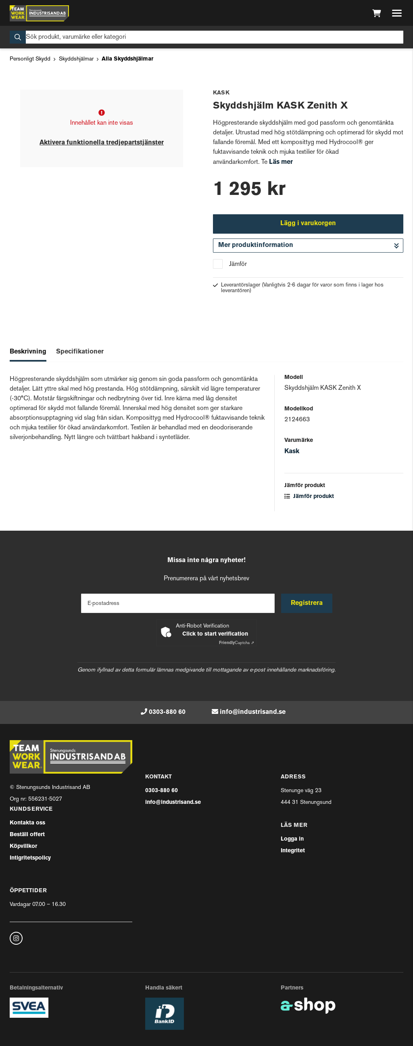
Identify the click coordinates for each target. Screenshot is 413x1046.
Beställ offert (27, 834)
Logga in (292, 839)
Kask (291, 451)
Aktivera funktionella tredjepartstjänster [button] (102, 143)
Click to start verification (215, 634)
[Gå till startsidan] (39, 13)
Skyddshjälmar (76, 59)
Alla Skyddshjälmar (127, 59)
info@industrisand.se (253, 712)
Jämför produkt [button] (309, 496)
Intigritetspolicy (30, 858)
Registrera (307, 603)
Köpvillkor (23, 846)
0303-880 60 (167, 712)
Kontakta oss (27, 823)
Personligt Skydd (30, 59)
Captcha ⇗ (236, 643)
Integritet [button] (293, 851)
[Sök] (206, 37)
